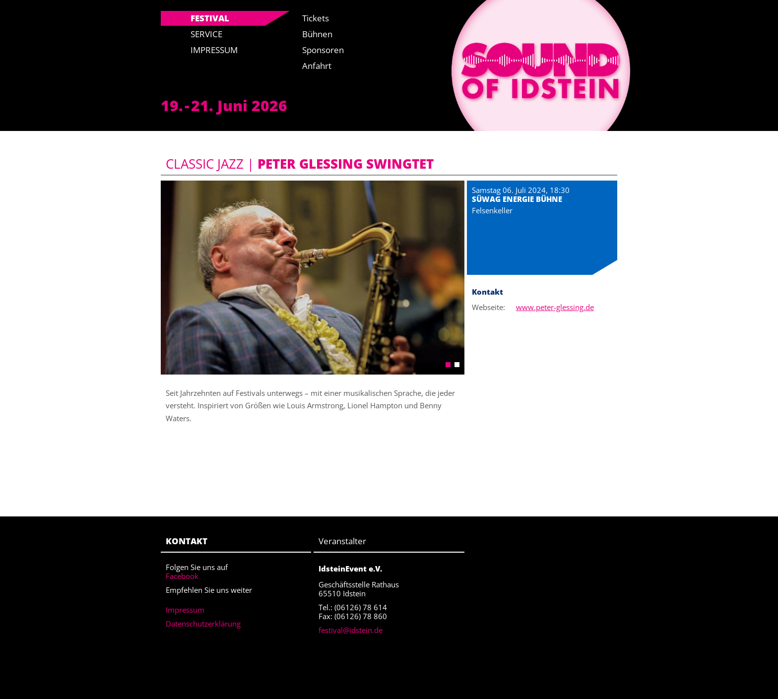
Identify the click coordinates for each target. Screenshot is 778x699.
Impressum (214, 50)
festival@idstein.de (351, 630)
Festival (210, 18)
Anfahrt (316, 65)
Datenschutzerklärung (203, 624)
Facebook (182, 576)
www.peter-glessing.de (555, 307)
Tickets (315, 18)
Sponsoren (323, 50)
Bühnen (317, 34)
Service (206, 34)
